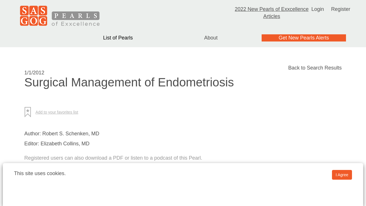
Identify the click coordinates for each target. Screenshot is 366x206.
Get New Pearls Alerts (304, 38)
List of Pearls (118, 38)
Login (317, 9)
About (211, 38)
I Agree (342, 175)
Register (340, 9)
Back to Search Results (315, 68)
